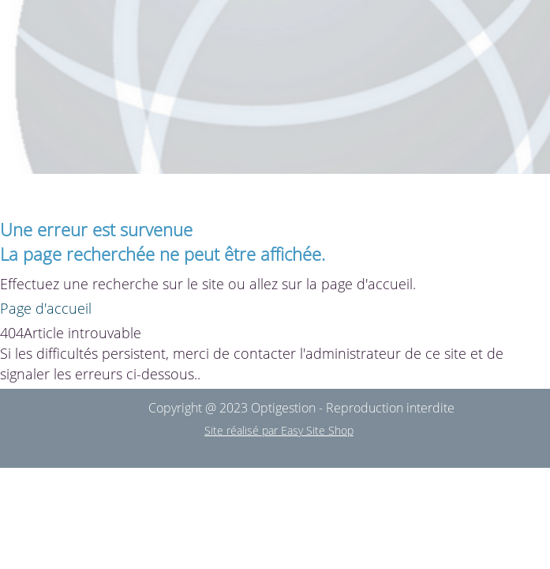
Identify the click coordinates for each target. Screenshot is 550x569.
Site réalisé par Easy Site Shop (279, 430)
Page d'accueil (46, 308)
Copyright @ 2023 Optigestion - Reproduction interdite (301, 407)
